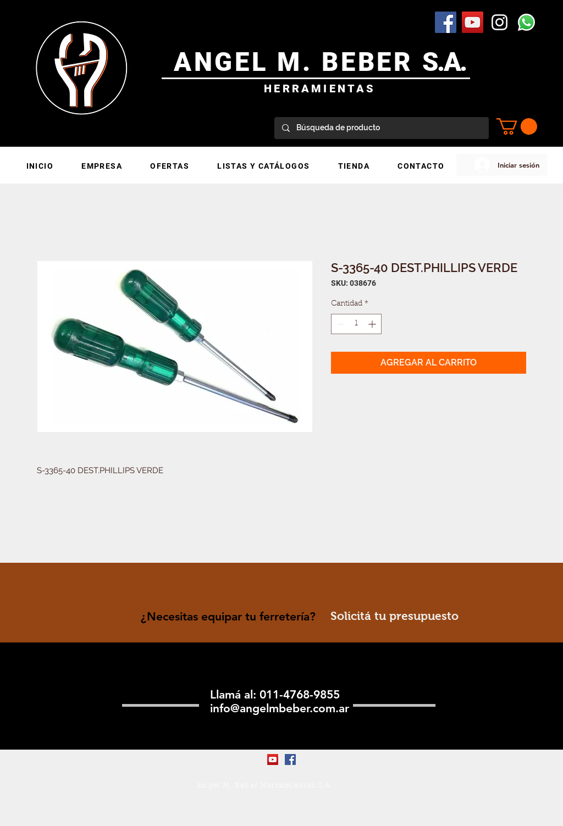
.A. (451, 62)
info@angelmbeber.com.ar (279, 708)
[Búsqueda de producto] (381, 128)
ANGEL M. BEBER (298, 62)
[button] (516, 126)
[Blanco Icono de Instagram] (499, 22)
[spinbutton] (356, 324)
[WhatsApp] (526, 22)
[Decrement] (339, 324)
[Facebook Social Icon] (445, 22)
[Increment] (373, 324)
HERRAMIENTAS (320, 88)
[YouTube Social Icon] (472, 22)
